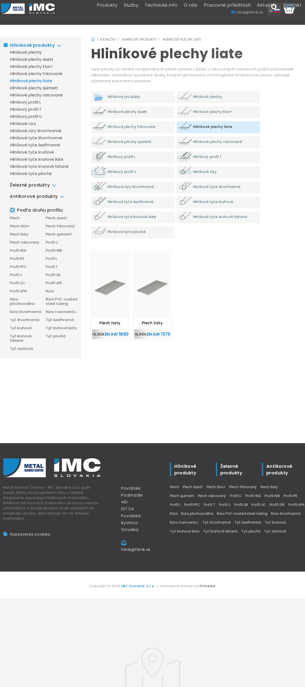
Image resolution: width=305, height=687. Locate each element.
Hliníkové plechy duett (31, 59)
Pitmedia (207, 586)
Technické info (161, 12)
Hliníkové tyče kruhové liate (36, 159)
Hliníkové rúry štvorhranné (35, 131)
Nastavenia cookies (26, 534)
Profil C (52, 242)
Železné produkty (30, 185)
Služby (131, 12)
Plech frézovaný (60, 226)
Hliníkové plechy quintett (34, 88)
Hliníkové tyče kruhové (32, 152)
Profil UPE (54, 283)
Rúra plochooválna (22, 301)
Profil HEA (18, 250)
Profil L (51, 258)
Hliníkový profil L (25, 102)
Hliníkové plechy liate (31, 81)
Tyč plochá (56, 336)
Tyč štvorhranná (24, 320)
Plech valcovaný (24, 242)
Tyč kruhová (21, 328)
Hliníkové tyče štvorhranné (36, 138)
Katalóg (108, 39)
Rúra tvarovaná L (61, 312)
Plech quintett (59, 234)
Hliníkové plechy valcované (36, 95)
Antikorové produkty (34, 196)
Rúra (50, 291)
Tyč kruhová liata (61, 328)
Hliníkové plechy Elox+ (31, 66)
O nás (190, 12)
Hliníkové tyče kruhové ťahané (39, 166)
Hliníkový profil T (26, 109)
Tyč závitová (21, 348)
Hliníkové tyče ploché (31, 173)
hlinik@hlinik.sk (135, 549)
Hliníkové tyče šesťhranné (35, 145)
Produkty (107, 12)
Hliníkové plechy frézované (36, 74)
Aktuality (267, 12)
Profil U (16, 275)
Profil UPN (18, 291)
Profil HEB (54, 250)
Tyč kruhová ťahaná (21, 338)
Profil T (52, 267)
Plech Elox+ (20, 226)
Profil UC (17, 283)
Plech (15, 218)
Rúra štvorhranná (25, 312)
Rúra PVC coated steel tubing (61, 301)
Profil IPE (17, 258)
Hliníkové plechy (26, 52)
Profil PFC (18, 267)
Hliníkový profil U (26, 116)
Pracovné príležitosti (227, 12)
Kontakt (292, 12)
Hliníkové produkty (32, 45)
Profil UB (53, 275)
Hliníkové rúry (23, 123)
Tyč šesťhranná (60, 320)
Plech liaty (19, 234)
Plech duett (56, 218)
